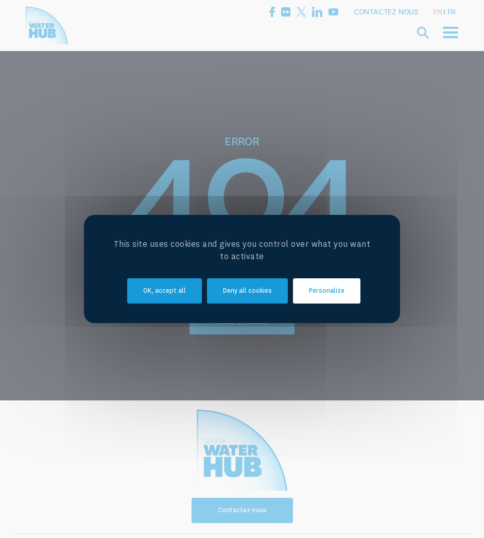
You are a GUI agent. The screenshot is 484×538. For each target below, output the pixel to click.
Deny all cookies (247, 291)
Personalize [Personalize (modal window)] (326, 291)
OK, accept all (164, 291)
